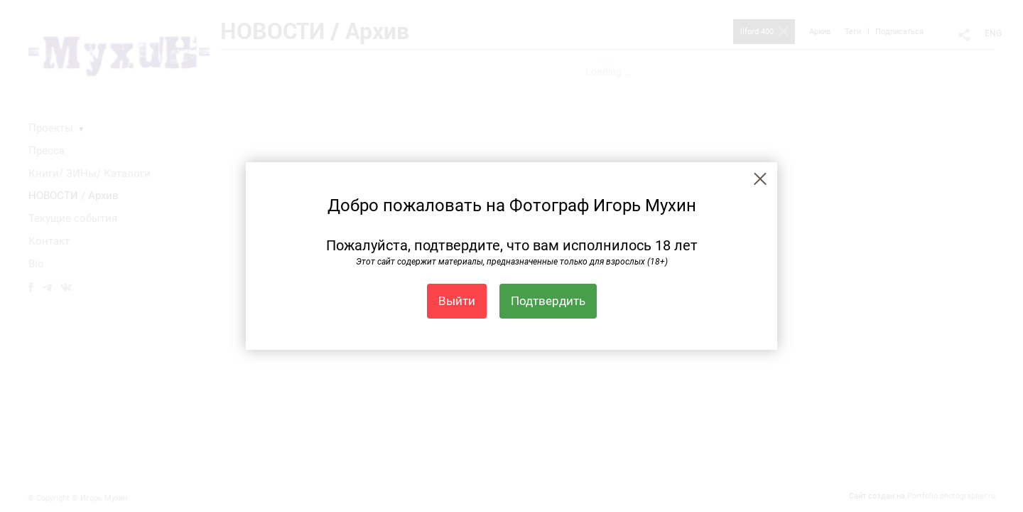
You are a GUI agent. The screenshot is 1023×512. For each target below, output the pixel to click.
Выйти (456, 301)
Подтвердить (548, 301)
